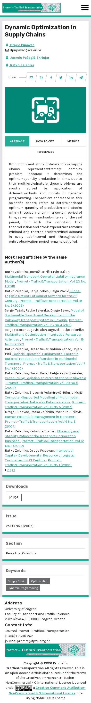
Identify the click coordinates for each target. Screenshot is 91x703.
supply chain (16, 581)
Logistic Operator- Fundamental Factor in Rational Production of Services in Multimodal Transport (41, 359)
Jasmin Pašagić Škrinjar (27, 58)
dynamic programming (23, 588)
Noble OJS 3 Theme (50, 698)
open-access (20, 673)
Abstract (17, 141)
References (45, 151)
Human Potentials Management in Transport (40, 417)
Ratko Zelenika (19, 65)
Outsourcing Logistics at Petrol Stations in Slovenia (45, 378)
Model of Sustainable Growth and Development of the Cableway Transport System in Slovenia (44, 315)
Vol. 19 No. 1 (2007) (19, 526)
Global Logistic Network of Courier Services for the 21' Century (43, 296)
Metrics (73, 141)
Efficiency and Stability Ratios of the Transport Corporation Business (42, 436)
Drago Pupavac (19, 45)
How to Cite (45, 141)
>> (13, 470)
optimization (39, 581)
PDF (15, 497)
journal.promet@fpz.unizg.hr (27, 641)
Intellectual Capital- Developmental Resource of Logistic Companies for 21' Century (40, 455)
